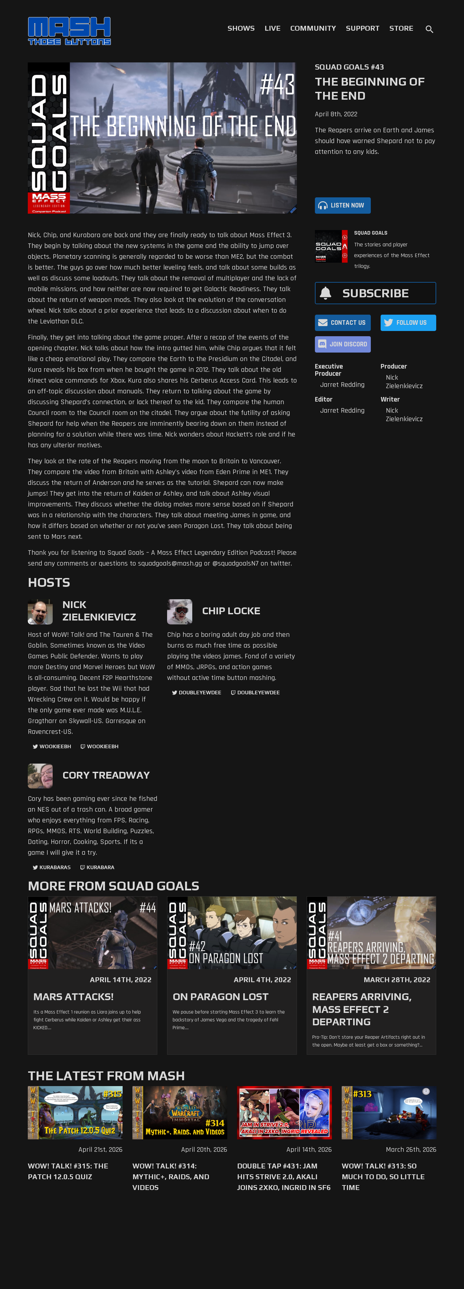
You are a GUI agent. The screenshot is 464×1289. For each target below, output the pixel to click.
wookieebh (102, 746)
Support (363, 28)
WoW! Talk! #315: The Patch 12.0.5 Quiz (68, 1171)
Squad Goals (370, 233)
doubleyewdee (200, 692)
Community (313, 28)
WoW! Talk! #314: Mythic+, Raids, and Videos (170, 1177)
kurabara (100, 867)
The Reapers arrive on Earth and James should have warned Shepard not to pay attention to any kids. (375, 141)
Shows (241, 28)
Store (401, 28)
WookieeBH (55, 746)
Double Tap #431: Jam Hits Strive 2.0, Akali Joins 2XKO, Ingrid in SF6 (284, 1177)
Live (273, 28)
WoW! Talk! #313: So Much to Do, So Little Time (383, 1177)
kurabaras (55, 867)
